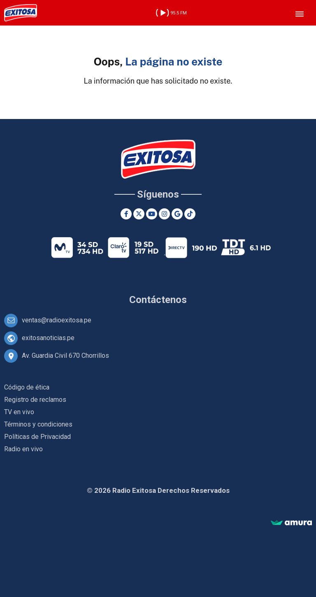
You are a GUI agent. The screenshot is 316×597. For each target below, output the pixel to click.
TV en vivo (19, 412)
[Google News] (177, 213)
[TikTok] (189, 213)
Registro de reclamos (35, 399)
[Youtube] (151, 213)
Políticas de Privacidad (37, 437)
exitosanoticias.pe (48, 338)
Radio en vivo (23, 449)
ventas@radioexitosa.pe (56, 320)
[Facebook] (126, 213)
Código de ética (26, 387)
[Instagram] (164, 213)
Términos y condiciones (38, 424)
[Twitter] (138, 213)
